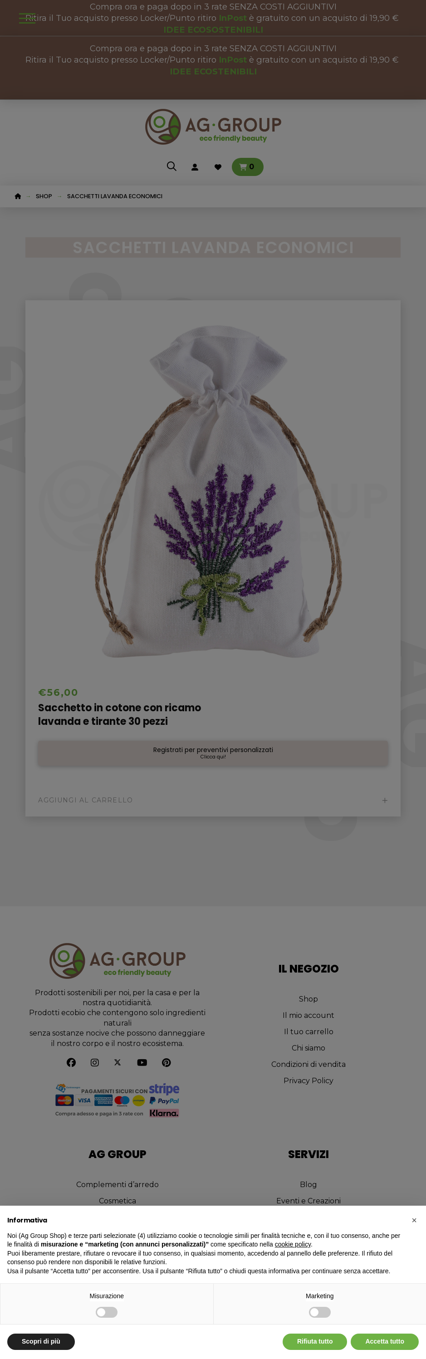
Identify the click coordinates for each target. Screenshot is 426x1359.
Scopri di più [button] (41, 1341)
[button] (414, 1220)
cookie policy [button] (293, 1244)
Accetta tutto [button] (384, 1341)
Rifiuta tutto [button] (315, 1341)
